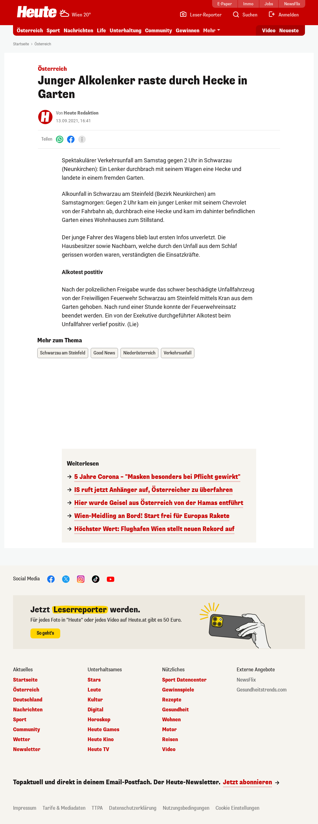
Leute (94, 690)
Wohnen (171, 720)
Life (101, 30)
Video (168, 749)
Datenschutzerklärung (133, 808)
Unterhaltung (125, 30)
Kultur (95, 700)
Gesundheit (175, 710)
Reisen (170, 739)
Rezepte (171, 700)
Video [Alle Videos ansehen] (268, 30)
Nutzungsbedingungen (186, 808)
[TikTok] (95, 578)
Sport (53, 30)
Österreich (30, 30)
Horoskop (99, 720)
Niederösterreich (139, 353)
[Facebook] (71, 139)
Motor (169, 730)
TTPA (97, 808)
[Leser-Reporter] (200, 15)
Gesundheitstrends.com (262, 690)
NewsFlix (246, 680)
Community (158, 30)
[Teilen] (82, 139)
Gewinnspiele (178, 690)
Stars (94, 680)
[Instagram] (80, 578)
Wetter (21, 739)
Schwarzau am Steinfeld (62, 353)
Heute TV (98, 749)
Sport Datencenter (184, 680)
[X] (66, 578)
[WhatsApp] (59, 139)
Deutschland (27, 700)
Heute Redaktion (81, 113)
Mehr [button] (209, 30)
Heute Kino (101, 739)
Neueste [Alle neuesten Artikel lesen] (289, 30)
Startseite (21, 44)
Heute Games (103, 730)
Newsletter (26, 749)
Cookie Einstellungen (237, 808)
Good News (104, 353)
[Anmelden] (283, 15)
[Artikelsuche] (244, 15)
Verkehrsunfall (178, 353)
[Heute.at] (37, 12)
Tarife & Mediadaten (64, 808)
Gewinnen (187, 30)
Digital (95, 710)
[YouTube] (110, 578)
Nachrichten (78, 30)
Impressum (24, 808)
